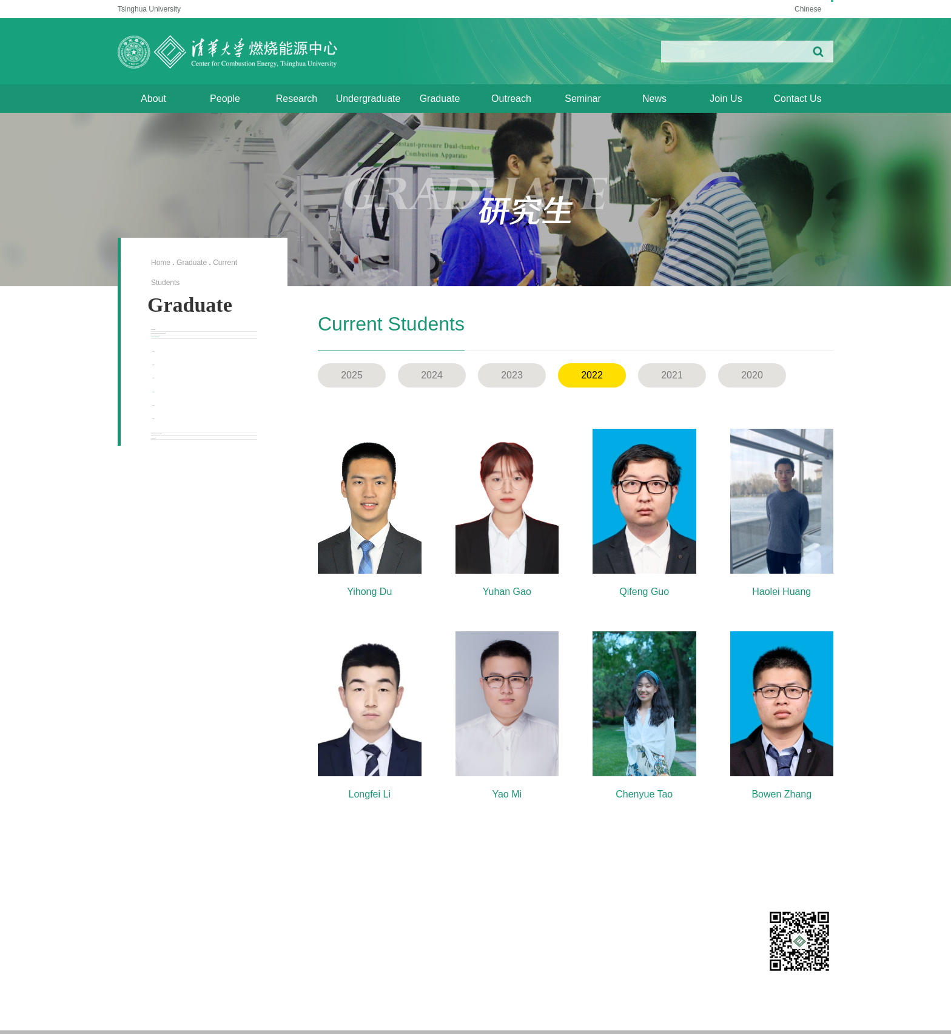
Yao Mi (507, 794)
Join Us (726, 98)
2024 (172, 470)
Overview (171, 342)
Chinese (789, 9)
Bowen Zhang (781, 794)
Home (160, 262)
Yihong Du (369, 591)
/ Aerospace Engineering (793, 1016)
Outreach (511, 98)
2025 (172, 446)
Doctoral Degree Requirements (186, 377)
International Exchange (200, 600)
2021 (172, 543)
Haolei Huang (781, 591)
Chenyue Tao (644, 794)
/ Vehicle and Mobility (718, 1016)
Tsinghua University (149, 9)
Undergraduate (368, 98)
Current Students (187, 413)
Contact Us (797, 98)
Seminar (583, 98)
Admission (173, 628)
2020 (172, 567)
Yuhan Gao (507, 591)
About (153, 98)
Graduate (440, 98)
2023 (172, 495)
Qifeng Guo (644, 591)
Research (296, 98)
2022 (172, 519)
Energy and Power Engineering (631, 1016)
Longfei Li (370, 794)
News (654, 98)
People (225, 98)
